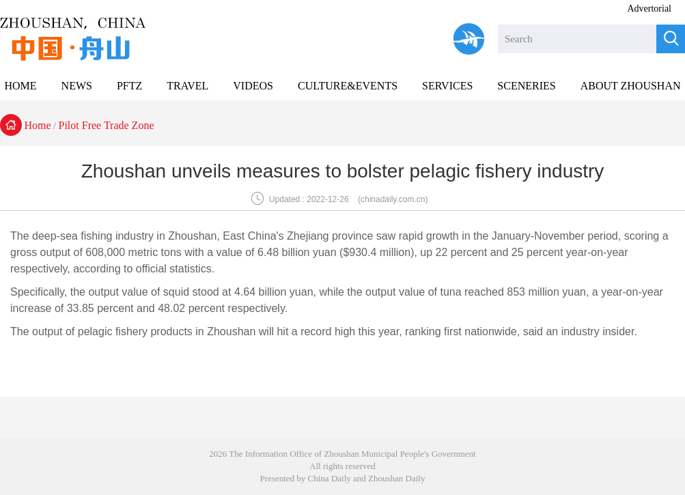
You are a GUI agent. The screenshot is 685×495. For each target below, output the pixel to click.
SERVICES (447, 85)
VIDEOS (253, 85)
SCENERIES (526, 85)
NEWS (76, 85)
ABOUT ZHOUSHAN (631, 85)
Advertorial (649, 8)
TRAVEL (187, 85)
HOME (20, 85)
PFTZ (129, 85)
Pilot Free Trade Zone (106, 125)
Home (38, 125)
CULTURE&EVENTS (347, 85)
